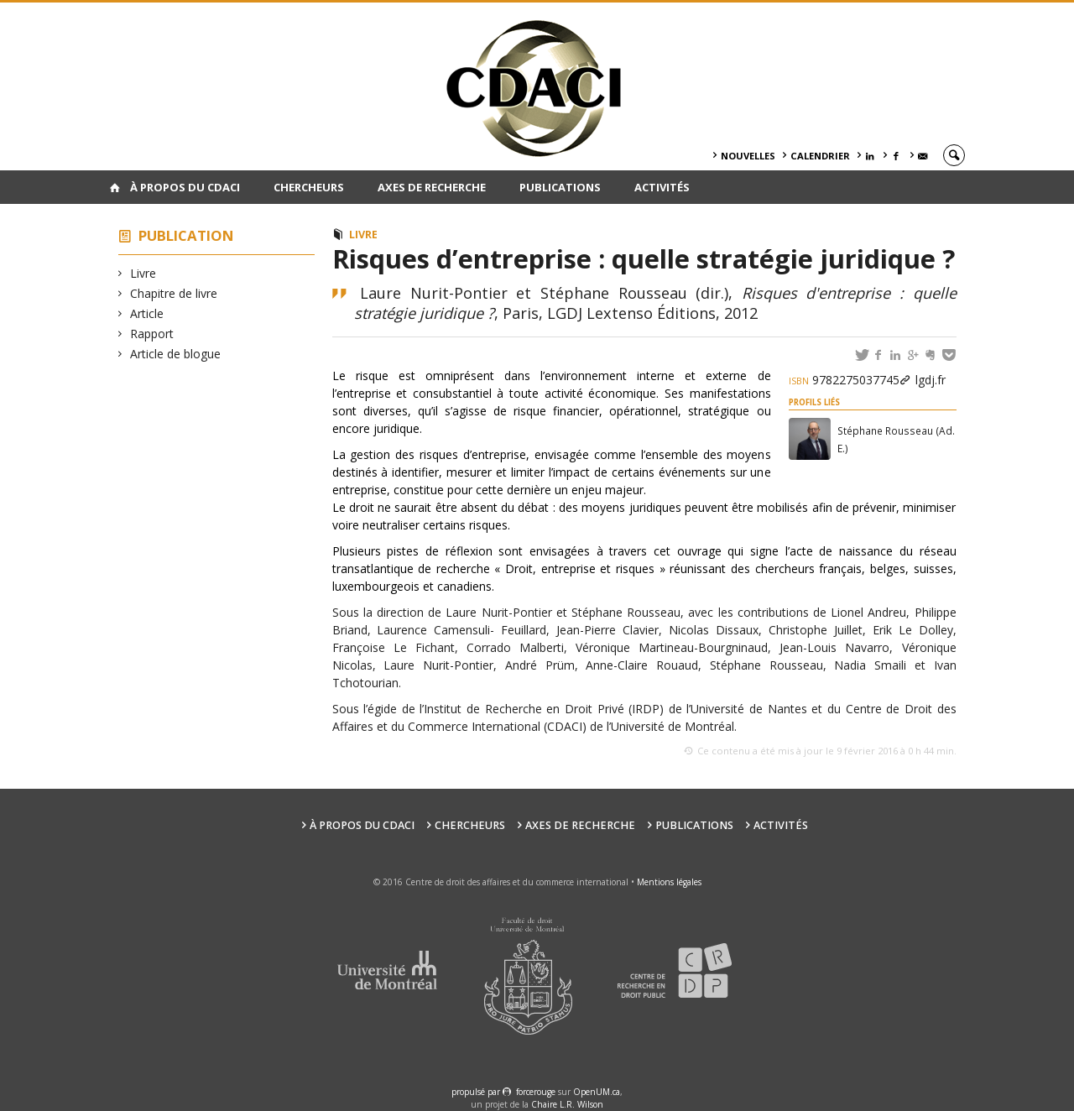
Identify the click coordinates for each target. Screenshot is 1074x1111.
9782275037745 (844, 380)
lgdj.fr (930, 380)
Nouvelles (748, 155)
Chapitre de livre (174, 293)
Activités (662, 187)
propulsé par (477, 1092)
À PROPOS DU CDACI (185, 187)
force (535, 1092)
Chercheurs (309, 187)
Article (147, 313)
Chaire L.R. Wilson (567, 1104)
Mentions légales (669, 882)
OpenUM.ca (596, 1092)
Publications (560, 187)
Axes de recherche (432, 187)
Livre (143, 273)
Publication (186, 235)
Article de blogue (176, 354)
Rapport (152, 334)
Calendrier (820, 155)
